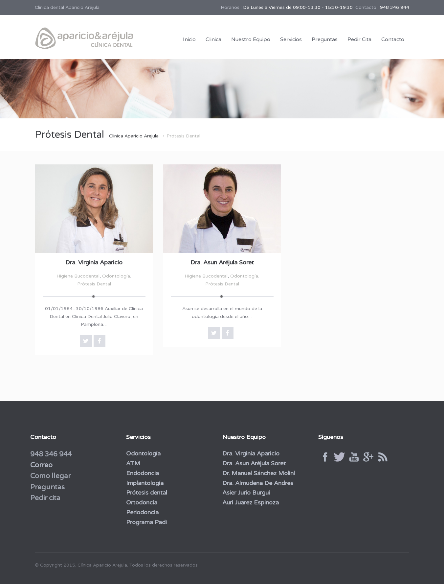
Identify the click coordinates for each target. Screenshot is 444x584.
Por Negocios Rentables (281, 563)
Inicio (189, 39)
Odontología (116, 276)
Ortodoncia (140, 502)
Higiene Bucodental (78, 276)
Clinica (213, 39)
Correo (40, 465)
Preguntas (325, 39)
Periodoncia (141, 512)
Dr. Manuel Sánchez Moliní (257, 473)
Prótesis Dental (94, 284)
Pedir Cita (359, 39)
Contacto (392, 39)
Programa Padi (145, 522)
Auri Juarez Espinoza (249, 502)
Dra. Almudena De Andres (256, 483)
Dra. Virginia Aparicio (93, 262)
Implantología (143, 483)
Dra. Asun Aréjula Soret (222, 262)
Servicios (291, 39)
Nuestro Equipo (250, 39)
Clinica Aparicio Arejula (134, 136)
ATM (132, 463)
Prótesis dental (145, 492)
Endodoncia (141, 473)
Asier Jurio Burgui (244, 492)
